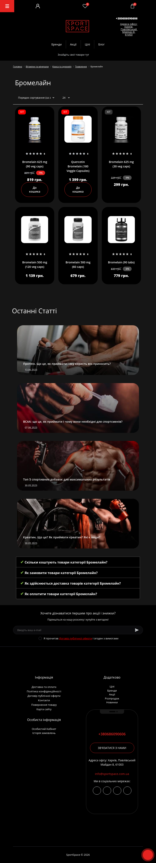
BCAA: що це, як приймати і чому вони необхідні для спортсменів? (72, 421)
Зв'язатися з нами (112, 748)
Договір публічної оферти (75, 638)
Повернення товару (44, 705)
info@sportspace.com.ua (112, 774)
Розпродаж (112, 698)
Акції (73, 44)
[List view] (132, 97)
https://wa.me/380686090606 (127, 791)
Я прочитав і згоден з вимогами (81, 638)
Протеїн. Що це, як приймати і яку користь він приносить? (67, 364)
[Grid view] (138, 97)
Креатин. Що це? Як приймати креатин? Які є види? (61, 537)
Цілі (87, 44)
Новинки (112, 702)
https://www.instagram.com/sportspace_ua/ (97, 791)
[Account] (38, 6)
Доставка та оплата (44, 687)
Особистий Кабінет (44, 729)
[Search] (98, 54)
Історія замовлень (44, 733)
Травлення (81, 66)
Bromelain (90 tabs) (121, 262)
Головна (17, 66)
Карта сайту (43, 709)
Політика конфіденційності (44, 691)
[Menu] (7, 6)
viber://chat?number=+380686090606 (117, 791)
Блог (101, 44)
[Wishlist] (85, 6)
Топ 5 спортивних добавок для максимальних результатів (66, 479)
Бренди (56, 44)
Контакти (44, 700)
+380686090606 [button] (112, 734)
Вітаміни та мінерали (37, 66)
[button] (127, 18)
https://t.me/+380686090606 (107, 791)
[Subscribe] (137, 630)
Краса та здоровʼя (62, 66)
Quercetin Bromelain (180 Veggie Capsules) (78, 166)
